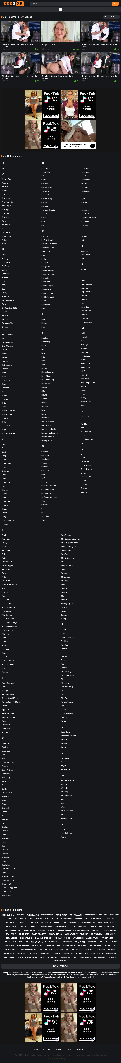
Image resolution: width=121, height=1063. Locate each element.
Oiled (83, 458)
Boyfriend (5, 388)
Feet (43, 349)
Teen (63, 664)
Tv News (64, 717)
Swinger (64, 619)
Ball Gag (5, 259)
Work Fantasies (67, 818)
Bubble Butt (6, 426)
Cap (3, 444)
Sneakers (5, 838)
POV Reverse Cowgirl (9, 623)
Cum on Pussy (46, 199)
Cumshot (44, 206)
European (44, 327)
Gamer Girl (45, 455)
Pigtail (4, 577)
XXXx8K (58, 1059)
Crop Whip (45, 168)
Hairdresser (85, 172)
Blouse (4, 357)
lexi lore (103, 915)
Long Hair (84, 315)
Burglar (4, 430)
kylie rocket (66, 942)
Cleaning (5, 490)
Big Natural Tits (7, 323)
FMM (43, 391)
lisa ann (56, 953)
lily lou (114, 942)
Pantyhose (6, 539)
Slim (3, 823)
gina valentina (55, 934)
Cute (43, 221)
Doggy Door (45, 263)
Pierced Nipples (7, 566)
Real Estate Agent (8, 683)
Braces (4, 395)
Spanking (5, 857)
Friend (43, 414)
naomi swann (23, 946)
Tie (62, 691)
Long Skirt (84, 318)
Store (63, 585)
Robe (4, 721)
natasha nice (62, 949)
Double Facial (46, 289)
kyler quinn (34, 926)
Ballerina (5, 270)
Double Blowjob (47, 286)
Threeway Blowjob (68, 687)
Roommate (6, 725)
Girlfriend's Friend (47, 490)
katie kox (82, 946)
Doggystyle (45, 267)
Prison (4, 642)
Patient (4, 554)
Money (83, 398)
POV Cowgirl (6, 604)
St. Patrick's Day (8, 876)
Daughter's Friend (47, 248)
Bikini (4, 338)
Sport (4, 861)
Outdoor (84, 492)
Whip (63, 803)
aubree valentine (12, 930)
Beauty (4, 293)
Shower (4, 804)
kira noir (34, 923)
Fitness (44, 387)
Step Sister (65, 554)
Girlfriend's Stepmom (49, 497)
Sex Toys (5, 789)
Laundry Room (86, 284)
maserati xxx (59, 923)
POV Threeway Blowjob (10, 626)
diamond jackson (43, 938)
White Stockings (67, 811)
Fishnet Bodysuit (47, 372)
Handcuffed (85, 180)
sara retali (95, 930)
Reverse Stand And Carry (11, 702)
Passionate (6, 550)
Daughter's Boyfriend (49, 244)
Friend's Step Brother (49, 429)
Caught (4, 456)
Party (4, 547)
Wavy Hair (65, 788)
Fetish (43, 357)
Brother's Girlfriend (9, 411)
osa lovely (11, 934)
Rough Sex (6, 729)
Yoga (63, 829)
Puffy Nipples (7, 657)
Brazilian (5, 399)
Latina (83, 280)
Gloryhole (44, 505)
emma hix (41, 930)
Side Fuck (5, 808)
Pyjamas (5, 672)
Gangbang (45, 459)
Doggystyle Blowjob (48, 270)
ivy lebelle (78, 938)
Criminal (5, 524)
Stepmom (64, 569)
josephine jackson (49, 957)
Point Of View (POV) (9, 585)
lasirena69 (66, 919)
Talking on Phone (67, 637)
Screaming (6, 778)
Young (63, 837)
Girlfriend (44, 482)
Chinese (5, 467)
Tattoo (63, 653)
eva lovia (112, 957)
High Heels (85, 195)
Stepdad (64, 562)
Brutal (4, 422)
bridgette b (8, 915)
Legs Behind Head (87, 292)
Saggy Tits (6, 743)
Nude (83, 435)
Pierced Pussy (7, 569)
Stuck (63, 596)
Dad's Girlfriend (47, 240)
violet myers (36, 919)
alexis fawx (92, 938)
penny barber (33, 915)
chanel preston (81, 930)
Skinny (4, 812)
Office (83, 454)
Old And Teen (86, 465)
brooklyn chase (81, 919)
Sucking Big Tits (67, 604)
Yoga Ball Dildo (66, 833)
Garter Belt (45, 470)
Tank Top (64, 645)
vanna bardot (71, 934)
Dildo (43, 255)
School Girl (6, 766)
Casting (5, 452)
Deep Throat (45, 251)
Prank (4, 638)
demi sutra (76, 949)
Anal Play (5, 213)
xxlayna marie (37, 946)
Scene (4, 759)
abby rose (21, 953)
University (64, 743)
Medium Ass (85, 364)
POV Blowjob (6, 600)
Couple (4, 513)
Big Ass (4, 304)
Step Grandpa (66, 550)
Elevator (44, 323)
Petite (4, 558)
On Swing (84, 480)
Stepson (64, 573)
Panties (4, 535)
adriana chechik (29, 949)
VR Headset (65, 769)
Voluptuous (65, 762)
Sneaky (4, 842)
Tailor (63, 634)
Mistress (84, 386)
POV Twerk (6, 634)
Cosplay (5, 505)
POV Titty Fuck (7, 630)
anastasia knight (11, 949)
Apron (4, 221)
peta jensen (32, 953)
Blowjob (5, 361)
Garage (44, 463)
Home (36, 1049)
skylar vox (12, 919)
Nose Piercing (86, 432)
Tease (63, 660)
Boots (4, 376)
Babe (4, 255)
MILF (83, 371)
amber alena (103, 942)
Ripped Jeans (7, 710)
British (4, 407)
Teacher (64, 656)
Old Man (84, 473)
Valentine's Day (66, 758)
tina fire (84, 934)
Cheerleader (6, 463)
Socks (4, 846)
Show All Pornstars (60, 966)
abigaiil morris (64, 930)
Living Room (85, 307)
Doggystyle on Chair (48, 274)
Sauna (4, 755)
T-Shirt (63, 630)
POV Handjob (7, 615)
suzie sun (97, 923)
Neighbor (84, 424)
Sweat (63, 611)
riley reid (46, 923)
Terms (58, 1049)
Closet (4, 494)
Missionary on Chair (88, 383)
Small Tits (5, 831)
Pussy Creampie (8, 661)
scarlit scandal (97, 953)
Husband (84, 225)
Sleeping (5, 819)
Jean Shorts (85, 255)
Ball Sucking (6, 266)
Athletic (4, 240)
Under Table (65, 732)
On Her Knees (86, 477)
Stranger (64, 588)
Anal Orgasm (6, 210)
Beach (4, 289)
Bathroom (5, 274)
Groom (43, 512)
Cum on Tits (45, 202)
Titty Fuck (64, 698)
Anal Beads (6, 198)
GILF (43, 478)
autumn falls (89, 949)
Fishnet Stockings (48, 380)
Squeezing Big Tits (8, 869)
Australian (5, 244)
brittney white (47, 949)
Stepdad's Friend (67, 566)
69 (3, 168)
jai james (111, 949)
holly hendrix (91, 915)
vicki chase (80, 942)
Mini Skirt (84, 375)
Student (64, 600)
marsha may (69, 946)
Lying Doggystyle (87, 322)
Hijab (83, 199)
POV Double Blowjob (9, 607)
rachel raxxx (96, 946)
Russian (5, 732)
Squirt (4, 873)
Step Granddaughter (68, 547)
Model (83, 390)
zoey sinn (92, 942)
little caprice (111, 923)
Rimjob (4, 706)
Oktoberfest (85, 461)
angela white (9, 923)
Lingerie (84, 303)
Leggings (84, 288)
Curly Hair (45, 214)
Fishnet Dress (46, 376)
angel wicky (61, 915)
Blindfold (5, 350)
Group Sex (45, 516)
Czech (43, 225)
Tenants (64, 668)
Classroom (6, 486)
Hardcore (84, 187)
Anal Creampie (7, 202)
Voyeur (63, 766)
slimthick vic (68, 953)
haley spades (96, 934)
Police (4, 588)
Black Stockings (8, 346)
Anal (3, 194)
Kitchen (83, 269)
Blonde (4, 354)
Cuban (43, 176)
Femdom (44, 353)
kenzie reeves (51, 919)
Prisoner (5, 645)
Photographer (7, 562)
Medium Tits (85, 367)
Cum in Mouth (46, 187)
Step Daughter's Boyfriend (70, 539)
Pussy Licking (7, 668)
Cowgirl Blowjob (8, 520)
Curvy (43, 218)
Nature (83, 420)
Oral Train (84, 484)
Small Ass (5, 827)
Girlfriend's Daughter (48, 486)
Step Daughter (66, 535)
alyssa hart (114, 915)
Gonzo (43, 509)
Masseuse (85, 352)
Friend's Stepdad (47, 437)
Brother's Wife (7, 414)
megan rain (60, 927)
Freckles (44, 406)
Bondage (5, 373)
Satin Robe (6, 751)
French (43, 410)
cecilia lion (23, 942)
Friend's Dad (45, 418)
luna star (24, 934)
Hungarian (85, 221)
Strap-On (64, 592)
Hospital (84, 202)
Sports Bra (6, 865)
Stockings (64, 581)
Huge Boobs (85, 214)
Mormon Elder (86, 402)
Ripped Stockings (8, 717)
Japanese (84, 251)
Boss (4, 384)
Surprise (64, 607)
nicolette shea (52, 942)
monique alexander (28, 957)
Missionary (85, 379)
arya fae (20, 915)
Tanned (64, 649)
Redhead (5, 687)
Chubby (4, 475)
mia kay (23, 927)
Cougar (4, 509)
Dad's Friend (45, 236)
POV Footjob (6, 611)
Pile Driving (6, 581)
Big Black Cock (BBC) (9, 308)
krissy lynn (26, 938)
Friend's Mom (46, 425)
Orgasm (84, 488)
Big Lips (5, 319)
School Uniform (7, 770)
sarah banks (95, 919)
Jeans (83, 259)
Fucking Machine (47, 441)
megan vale (9, 953)
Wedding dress (66, 796)
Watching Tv (65, 784)
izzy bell (23, 919)
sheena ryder (29, 930)
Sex (3, 785)
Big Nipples (6, 327)
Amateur (5, 187)
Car (3, 448)
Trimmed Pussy (67, 713)
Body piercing (7, 365)
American (5, 191)
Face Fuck (45, 338)
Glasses (44, 501)
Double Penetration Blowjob (51, 301)
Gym (43, 520)
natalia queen (107, 938)
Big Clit (4, 312)
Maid (83, 333)
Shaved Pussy (7, 793)
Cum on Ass (45, 191)
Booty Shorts (6, 380)
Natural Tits (85, 416)
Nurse (83, 443)
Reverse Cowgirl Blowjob (11, 698)
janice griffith (109, 930)
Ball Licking (6, 262)
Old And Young (86, 469)
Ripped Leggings (8, 713)
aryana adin (9, 946)
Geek (43, 474)
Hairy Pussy (85, 176)
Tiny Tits (64, 694)
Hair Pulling (85, 168)
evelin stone (96, 926)
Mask (83, 341)
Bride (4, 403)
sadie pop (101, 949)
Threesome (65, 683)
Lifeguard (84, 299)
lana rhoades (53, 946)
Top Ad (63, 706)
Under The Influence (68, 736)
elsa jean (109, 926)
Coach (4, 498)
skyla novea (83, 926)
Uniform (64, 740)
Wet (62, 799)
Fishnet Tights (46, 384)
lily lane (72, 926)
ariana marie (74, 923)
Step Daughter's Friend (69, 543)
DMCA (69, 1049)
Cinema (5, 479)
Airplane (5, 183)
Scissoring (6, 774)
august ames (47, 927)
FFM (43, 365)
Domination (45, 278)
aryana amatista (68, 957)
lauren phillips (60, 961)
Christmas (5, 471)
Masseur (84, 348)
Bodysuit (5, 369)
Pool (3, 596)
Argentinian (6, 225)
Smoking (5, 835)
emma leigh (11, 938)
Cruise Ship (45, 172)
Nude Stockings (87, 439)
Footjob (44, 399)
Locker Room (86, 311)
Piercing (5, 573)
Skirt (3, 816)
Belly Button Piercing (9, 300)
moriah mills (100, 957)
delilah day (109, 919)
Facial (43, 345)
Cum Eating (45, 183)
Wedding (64, 792)
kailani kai (23, 923)
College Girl (6, 501)
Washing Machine (67, 780)
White (63, 807)
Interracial (84, 236)
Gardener (44, 467)
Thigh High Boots (67, 675)
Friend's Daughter (47, 422)
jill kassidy (44, 953)
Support (47, 1049)
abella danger (62, 938)
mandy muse (37, 942)
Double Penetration (48, 297)
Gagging (44, 451)
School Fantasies (8, 762)
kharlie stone (111, 953)
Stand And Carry (8, 880)
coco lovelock (9, 942)
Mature (83, 360)
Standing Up (6, 892)
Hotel (83, 206)
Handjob (84, 183)
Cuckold (44, 180)
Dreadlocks (45, 305)
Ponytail (5, 592)
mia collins (9, 957)
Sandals (5, 747)
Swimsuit (64, 615)
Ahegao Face (6, 179)
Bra (3, 392)
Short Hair (5, 797)
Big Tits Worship (8, 335)
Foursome (45, 403)
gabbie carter (39, 934)
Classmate (6, 482)
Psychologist (6, 649)
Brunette (5, 418)
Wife (63, 815)
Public (4, 653)
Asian (4, 229)
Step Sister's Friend (68, 558)
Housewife (85, 210)
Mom (83, 394)
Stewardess (65, 577)
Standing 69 (6, 884)
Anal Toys (5, 217)
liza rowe (51, 930)
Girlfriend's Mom (47, 493)
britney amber (47, 915)
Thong (63, 679)
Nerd (82, 428)
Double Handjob (47, 293)
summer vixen (85, 957)
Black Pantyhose (8, 342)
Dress (43, 308)
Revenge (5, 691)
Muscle (83, 405)
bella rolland (11, 926)
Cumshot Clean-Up (48, 210)
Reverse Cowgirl (8, 694)
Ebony (43, 319)
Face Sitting (45, 342)
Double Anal (45, 282)
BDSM (4, 285)
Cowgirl (4, 517)
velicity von (110, 946)
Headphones (85, 191)
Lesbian (84, 296)
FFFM (43, 361)
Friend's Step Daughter (49, 433)
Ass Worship (6, 236)
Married (84, 337)
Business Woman (8, 433)
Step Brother (6, 895)
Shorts (4, 800)
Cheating (5, 460)
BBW (3, 281)
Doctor (43, 259)
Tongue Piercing (67, 702)
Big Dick (5, 316)
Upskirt (63, 747)
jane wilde (110, 934)
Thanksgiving (66, 672)
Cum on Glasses (47, 195)
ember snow (86, 923)
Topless (64, 710)
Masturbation (86, 356)
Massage (84, 345)
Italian (83, 240)
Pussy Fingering (8, 664)
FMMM (44, 395)
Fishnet (44, 368)
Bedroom (5, 297)
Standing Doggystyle (9, 888)
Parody (4, 543)
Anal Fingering (7, 206)
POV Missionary (8, 619)
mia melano (82, 953)
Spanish (5, 854)
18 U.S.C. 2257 (81, 1049)
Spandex (5, 850)
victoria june (76, 915)
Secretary (5, 781)
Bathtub (5, 278)
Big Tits (4, 331)
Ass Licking (6, 232)
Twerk (63, 721)
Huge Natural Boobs (88, 218)
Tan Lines (64, 641)
